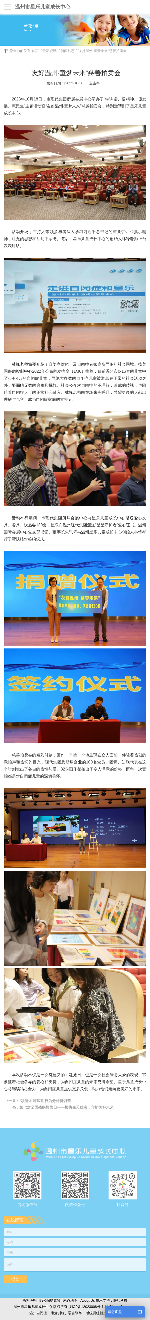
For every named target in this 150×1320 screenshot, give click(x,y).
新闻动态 (68, 51)
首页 (35, 51)
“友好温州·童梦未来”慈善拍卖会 (102, 51)
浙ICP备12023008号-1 (86, 1307)
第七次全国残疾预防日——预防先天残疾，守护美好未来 (68, 1107)
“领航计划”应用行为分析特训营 (47, 1100)
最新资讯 (49, 51)
